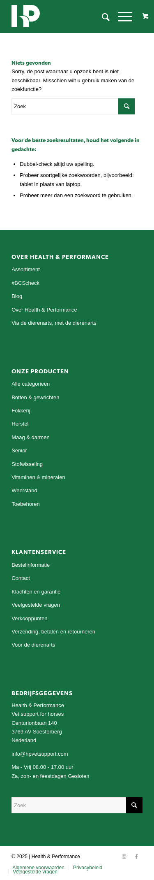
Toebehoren (25, 504)
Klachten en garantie (35, 592)
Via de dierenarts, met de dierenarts (53, 323)
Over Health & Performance (44, 310)
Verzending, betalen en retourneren (53, 632)
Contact (20, 578)
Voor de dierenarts (33, 645)
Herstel (19, 424)
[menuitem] (102, 16)
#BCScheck (25, 283)
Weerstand (24, 490)
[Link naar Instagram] (124, 856)
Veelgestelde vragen (35, 605)
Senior (19, 450)
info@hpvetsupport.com (39, 754)
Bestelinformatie (30, 565)
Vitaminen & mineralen (38, 477)
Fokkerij (20, 410)
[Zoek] (102, 16)
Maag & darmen (30, 437)
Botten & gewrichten (35, 397)
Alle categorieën (30, 384)
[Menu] (121, 16)
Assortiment (25, 269)
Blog (16, 296)
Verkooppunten (29, 618)
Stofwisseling (27, 464)
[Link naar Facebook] (136, 856)
